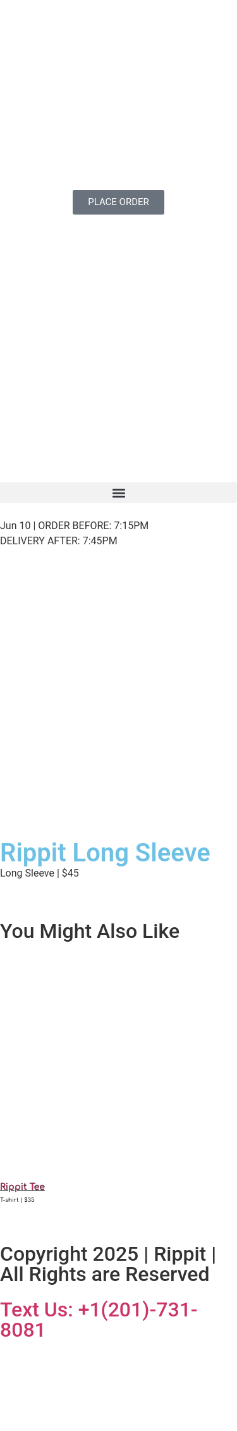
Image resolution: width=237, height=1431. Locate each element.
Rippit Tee (22, 1187)
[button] (118, 492)
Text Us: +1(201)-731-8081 (99, 1319)
